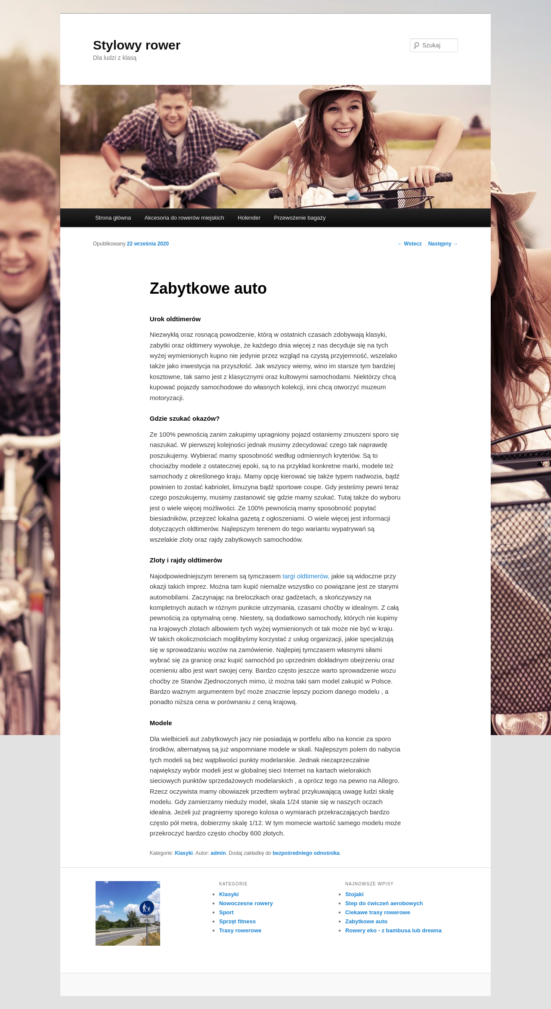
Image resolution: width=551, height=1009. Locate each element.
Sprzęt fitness (237, 921)
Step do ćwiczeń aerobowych (384, 903)
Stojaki (354, 894)
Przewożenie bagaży (300, 217)
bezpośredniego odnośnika (305, 853)
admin (218, 853)
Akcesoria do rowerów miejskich (184, 217)
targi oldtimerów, (305, 576)
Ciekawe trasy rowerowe (377, 912)
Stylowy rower (136, 45)
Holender (249, 217)
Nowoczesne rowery (246, 903)
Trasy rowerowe (240, 930)
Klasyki (184, 853)
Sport (226, 912)
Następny (443, 244)
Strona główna (113, 217)
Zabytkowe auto (366, 921)
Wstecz (409, 244)
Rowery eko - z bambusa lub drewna (393, 930)
